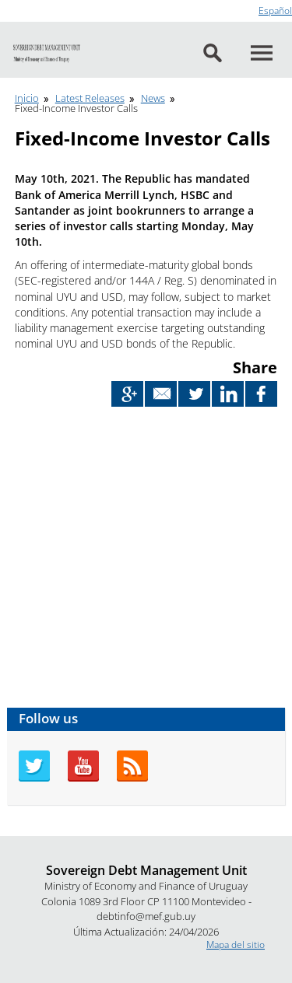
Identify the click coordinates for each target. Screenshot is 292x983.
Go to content (29, 6)
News (153, 98)
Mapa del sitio (235, 944)
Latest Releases (90, 98)
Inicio (27, 98)
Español (275, 10)
